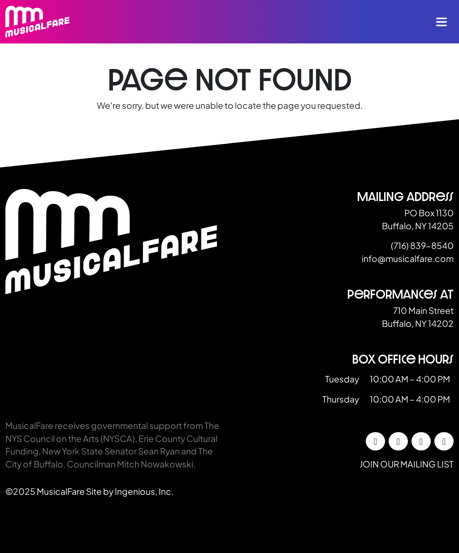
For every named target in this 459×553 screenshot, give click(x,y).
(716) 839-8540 (422, 245)
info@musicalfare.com (408, 258)
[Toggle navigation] (441, 21)
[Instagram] (398, 441)
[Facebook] (375, 441)
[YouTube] (444, 441)
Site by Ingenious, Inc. (129, 491)
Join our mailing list (406, 464)
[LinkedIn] (421, 441)
